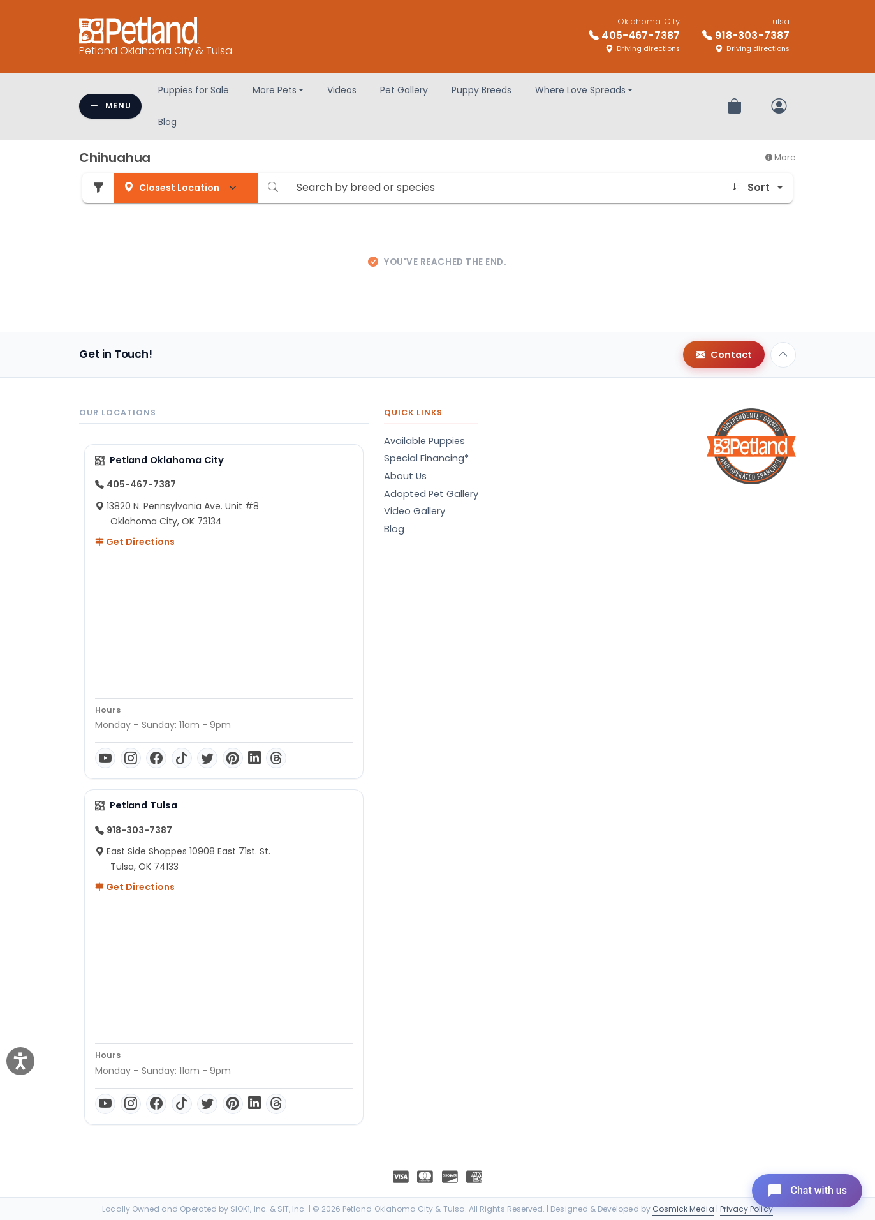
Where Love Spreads (580, 90)
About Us (405, 476)
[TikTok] (182, 758)
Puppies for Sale (193, 90)
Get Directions (135, 541)
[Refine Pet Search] (98, 188)
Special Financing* (426, 458)
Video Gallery (414, 511)
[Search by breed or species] (505, 188)
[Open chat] (807, 1190)
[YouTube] (105, 758)
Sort (751, 187)
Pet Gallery (404, 90)
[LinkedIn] (254, 758)
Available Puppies (424, 441)
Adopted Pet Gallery (431, 493)
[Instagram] (131, 758)
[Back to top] (783, 355)
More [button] (780, 157)
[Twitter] (207, 758)
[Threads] (276, 758)
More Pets (275, 90)
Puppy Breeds (481, 90)
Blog (167, 121)
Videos (342, 90)
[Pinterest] (233, 758)
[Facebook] (156, 758)
